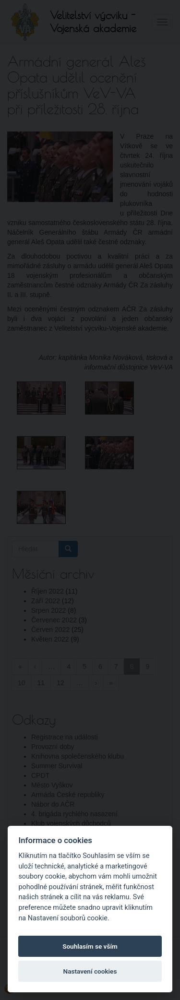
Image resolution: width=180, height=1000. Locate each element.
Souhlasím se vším (90, 946)
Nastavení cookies (90, 971)
